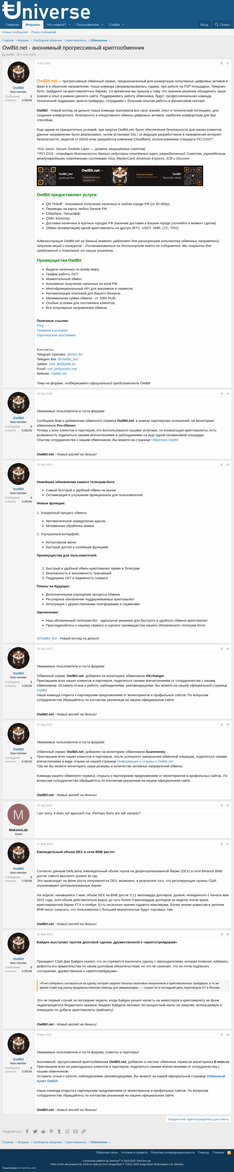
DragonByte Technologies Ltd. (156, 1164)
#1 (227, 63)
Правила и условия (52, 330)
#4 (227, 648)
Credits (114, 25)
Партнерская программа (56, 335)
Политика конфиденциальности (173, 1152)
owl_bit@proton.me (62, 369)
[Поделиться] (222, 63)
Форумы (33, 25)
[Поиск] (222, 24)
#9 (227, 1034)
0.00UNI (27, 100)
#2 (227, 393)
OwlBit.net (58, 373)
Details (179, 1164)
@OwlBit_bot (68, 359)
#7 (227, 844)
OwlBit (10, 54)
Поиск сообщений (44, 32)
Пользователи (87, 25)
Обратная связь (107, 1152)
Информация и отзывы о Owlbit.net (145, 761)
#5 (227, 724)
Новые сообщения (15, 32)
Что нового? (56, 25)
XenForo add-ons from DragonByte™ (104, 1164)
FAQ (40, 325)
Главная (12, 25)
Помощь (203, 1152)
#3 (227, 464)
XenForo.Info (28, 1168)
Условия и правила (134, 1152)
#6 (227, 805)
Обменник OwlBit (164, 440)
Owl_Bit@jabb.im (62, 364)
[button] (69, 24)
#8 (227, 934)
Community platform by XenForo (117, 1160)
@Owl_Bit (74, 354)
